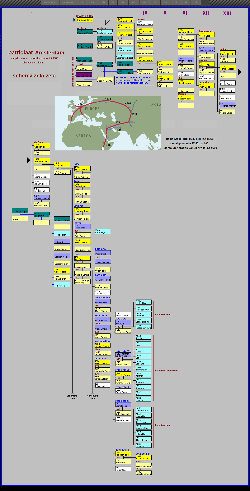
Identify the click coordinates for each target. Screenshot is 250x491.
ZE (176, 2)
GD (133, 2)
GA (123, 2)
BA (92, 2)
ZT (196, 2)
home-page (49, 2)
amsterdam (68, 2)
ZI (186, 2)
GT (144, 2)
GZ (155, 2)
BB (103, 2)
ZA (165, 2)
